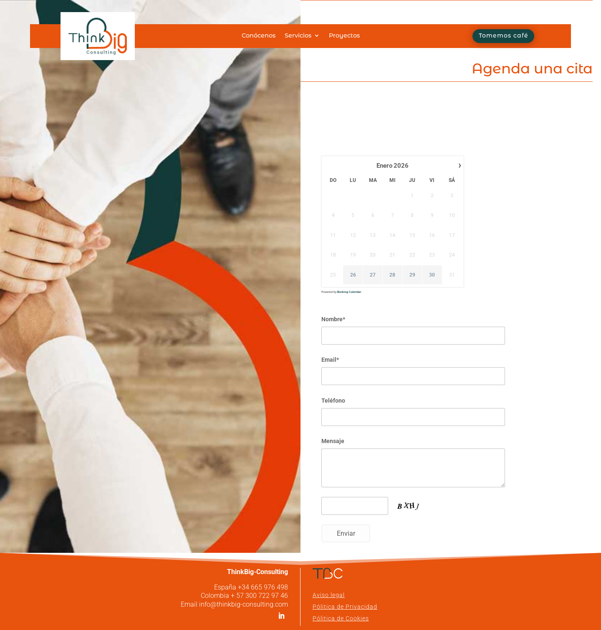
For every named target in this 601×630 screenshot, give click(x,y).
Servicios (298, 36)
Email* (330, 359)
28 (392, 275)
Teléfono (333, 400)
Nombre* (333, 319)
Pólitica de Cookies (341, 618)
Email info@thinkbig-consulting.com (234, 604)
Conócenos (258, 36)
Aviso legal (329, 595)
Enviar (346, 533)
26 (353, 275)
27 (373, 275)
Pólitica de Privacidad (345, 606)
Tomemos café (503, 36)
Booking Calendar (349, 292)
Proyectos (344, 36)
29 (412, 275)
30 (432, 275)
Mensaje (332, 441)
